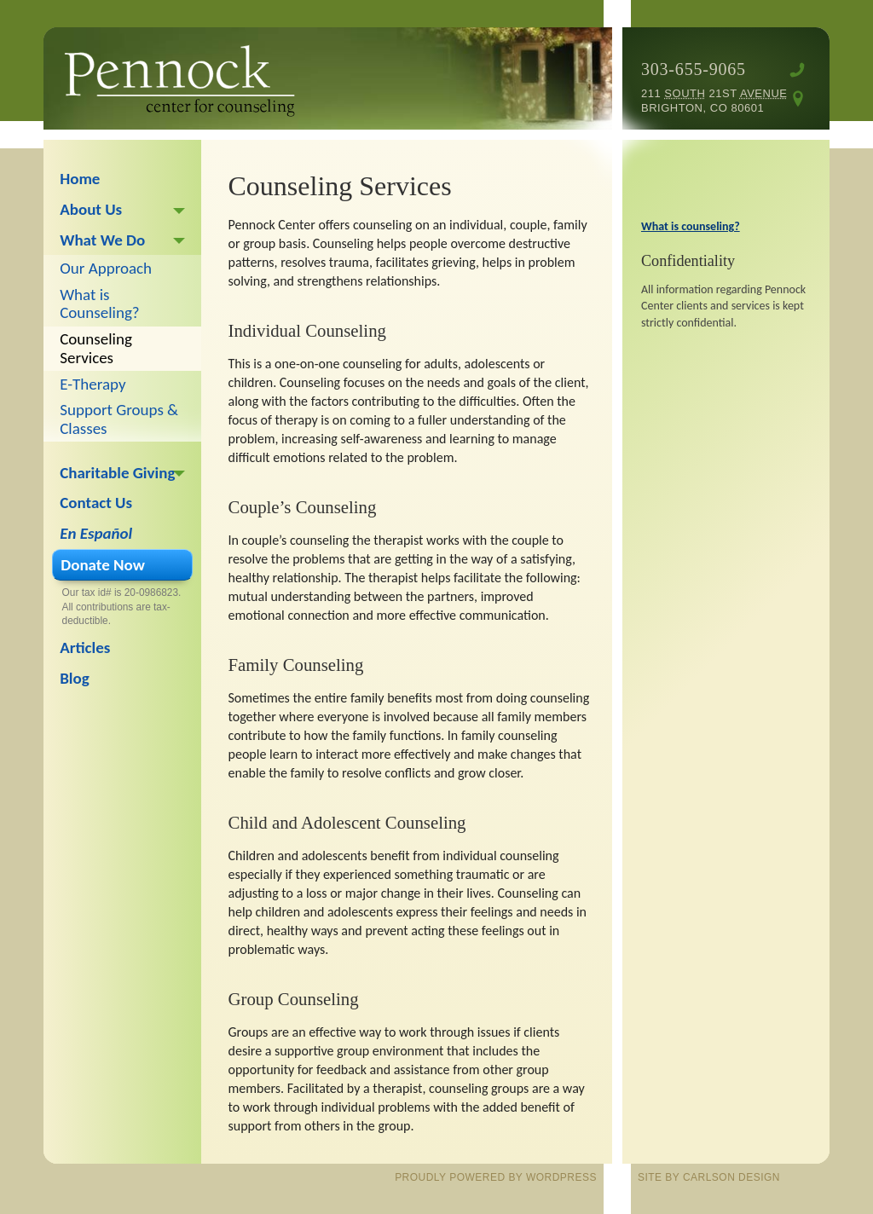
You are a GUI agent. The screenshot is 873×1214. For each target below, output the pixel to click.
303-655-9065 (693, 69)
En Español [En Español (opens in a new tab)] (96, 533)
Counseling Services (96, 348)
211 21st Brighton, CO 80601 (714, 100)
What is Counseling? (99, 303)
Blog (75, 678)
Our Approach (106, 268)
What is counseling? (690, 226)
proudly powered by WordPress (496, 1177)
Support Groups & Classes (119, 418)
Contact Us (96, 502)
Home (80, 178)
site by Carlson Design (709, 1177)
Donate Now (103, 565)
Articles (85, 647)
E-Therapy (92, 384)
